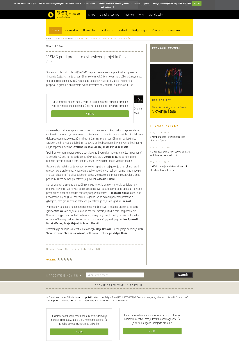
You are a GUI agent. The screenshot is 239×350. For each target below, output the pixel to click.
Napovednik (71, 30)
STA (48, 46)
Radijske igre (139, 30)
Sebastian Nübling (55, 249)
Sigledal (54, 300)
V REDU (197, 3)
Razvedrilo (174, 30)
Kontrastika (76, 300)
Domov (49, 38)
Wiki (141, 14)
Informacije (70, 38)
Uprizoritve (89, 30)
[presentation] (170, 275)
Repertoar (129, 14)
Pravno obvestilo (120, 300)
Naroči (183, 275)
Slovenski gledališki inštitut (87, 297)
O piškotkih (88, 300)
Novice (56, 30)
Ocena (51, 259)
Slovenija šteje (164, 111)
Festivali (122, 30)
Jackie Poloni (87, 249)
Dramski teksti (156, 14)
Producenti (106, 30)
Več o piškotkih (107, 7)
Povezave (157, 30)
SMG (97, 249)
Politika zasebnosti (102, 300)
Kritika (91, 14)
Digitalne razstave (109, 14)
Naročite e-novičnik (64, 275)
